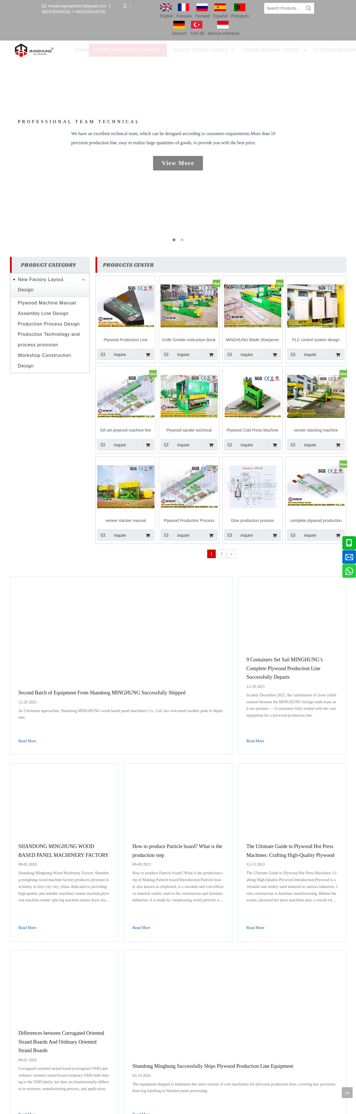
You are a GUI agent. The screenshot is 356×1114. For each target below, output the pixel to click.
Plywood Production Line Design (126, 340)
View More (178, 163)
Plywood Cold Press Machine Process (252, 430)
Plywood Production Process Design (189, 521)
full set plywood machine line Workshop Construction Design (125, 430)
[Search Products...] (284, 8)
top (347, 1092)
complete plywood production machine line (316, 521)
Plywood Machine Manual (47, 302)
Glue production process (252, 520)
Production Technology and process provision (49, 339)
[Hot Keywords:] (309, 8)
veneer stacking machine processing (316, 430)
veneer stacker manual (125, 520)
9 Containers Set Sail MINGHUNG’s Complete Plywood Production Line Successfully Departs (285, 668)
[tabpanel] (178, 157)
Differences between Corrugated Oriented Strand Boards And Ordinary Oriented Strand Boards (61, 1041)
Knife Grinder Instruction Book (189, 340)
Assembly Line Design (43, 313)
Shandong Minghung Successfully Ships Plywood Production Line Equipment (213, 1066)
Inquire (111, 354)
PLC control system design (316, 340)
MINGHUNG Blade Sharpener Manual (252, 340)
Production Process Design (49, 324)
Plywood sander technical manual (189, 430)
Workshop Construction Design (44, 360)
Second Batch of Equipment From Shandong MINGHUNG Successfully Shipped (102, 693)
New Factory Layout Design (41, 284)
